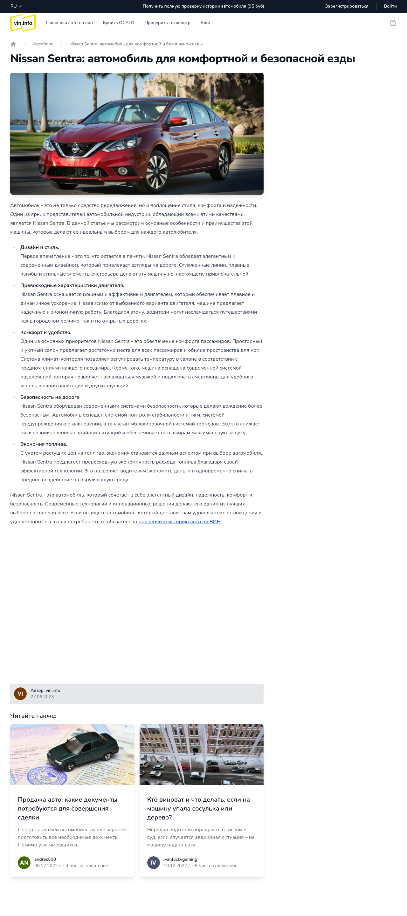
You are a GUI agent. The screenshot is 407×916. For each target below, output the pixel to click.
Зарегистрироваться (346, 6)
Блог (206, 23)
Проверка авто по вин (69, 23)
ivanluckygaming (180, 859)
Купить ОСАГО (119, 23)
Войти (390, 6)
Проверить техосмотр (167, 23)
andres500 (45, 859)
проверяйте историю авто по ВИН (180, 521)
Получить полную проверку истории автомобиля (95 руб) (203, 6)
